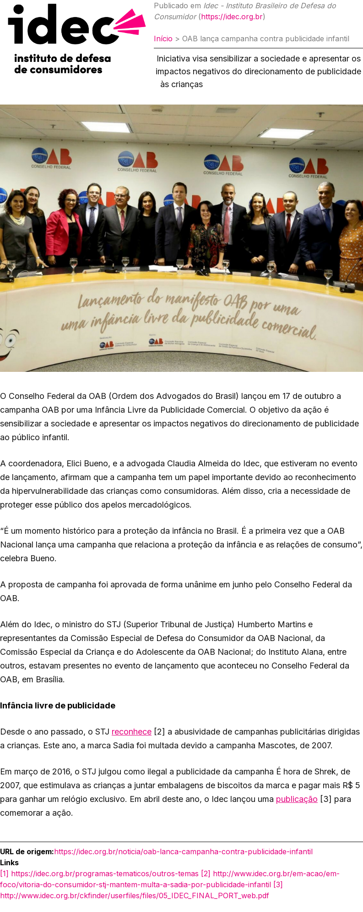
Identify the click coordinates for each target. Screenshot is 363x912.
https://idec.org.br (232, 16)
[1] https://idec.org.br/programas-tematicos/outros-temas (99, 873)
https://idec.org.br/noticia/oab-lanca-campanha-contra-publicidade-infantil (183, 851)
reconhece (132, 731)
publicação (297, 799)
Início (163, 38)
